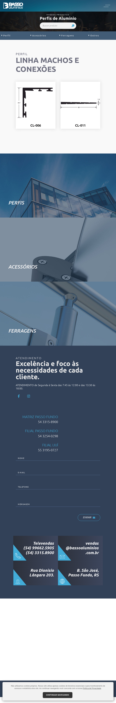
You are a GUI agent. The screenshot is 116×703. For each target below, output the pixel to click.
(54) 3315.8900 (40, 558)
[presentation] (41, 523)
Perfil (6, 35)
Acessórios (38, 35)
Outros (93, 35)
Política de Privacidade (92, 688)
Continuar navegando (57, 695)
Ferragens (66, 35)
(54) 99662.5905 (38, 554)
